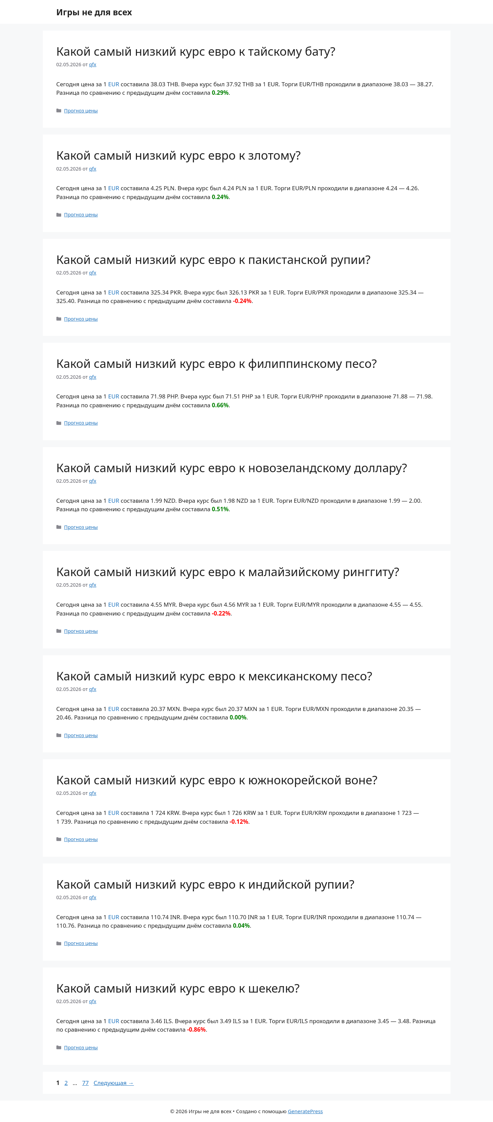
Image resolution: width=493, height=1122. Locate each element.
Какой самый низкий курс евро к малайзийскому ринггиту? (227, 572)
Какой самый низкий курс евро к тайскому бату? (195, 51)
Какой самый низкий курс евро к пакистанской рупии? (213, 259)
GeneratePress (305, 1111)
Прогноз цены (81, 110)
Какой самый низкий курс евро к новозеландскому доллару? (231, 468)
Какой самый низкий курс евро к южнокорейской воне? (216, 780)
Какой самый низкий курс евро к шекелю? (178, 988)
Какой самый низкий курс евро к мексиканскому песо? (214, 676)
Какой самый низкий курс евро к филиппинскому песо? (216, 363)
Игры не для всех (94, 12)
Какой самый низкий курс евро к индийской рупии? (205, 884)
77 (86, 1083)
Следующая (114, 1083)
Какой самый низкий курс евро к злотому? (178, 155)
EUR (113, 84)
